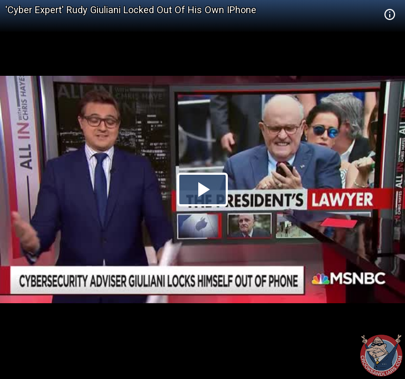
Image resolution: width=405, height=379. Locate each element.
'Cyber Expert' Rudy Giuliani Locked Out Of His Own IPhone (130, 9)
